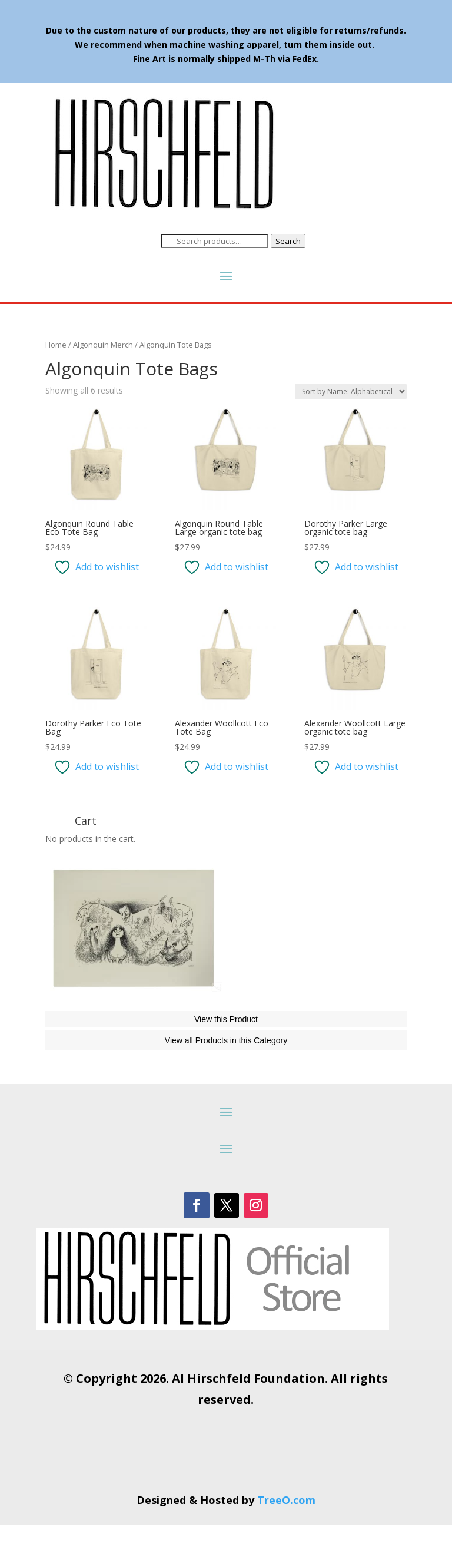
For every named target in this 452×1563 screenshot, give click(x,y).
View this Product (226, 1057)
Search (288, 241)
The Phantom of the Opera (114, 1021)
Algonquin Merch (103, 344)
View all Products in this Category (226, 1078)
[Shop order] (351, 391)
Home (56, 344)
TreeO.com (286, 1538)
